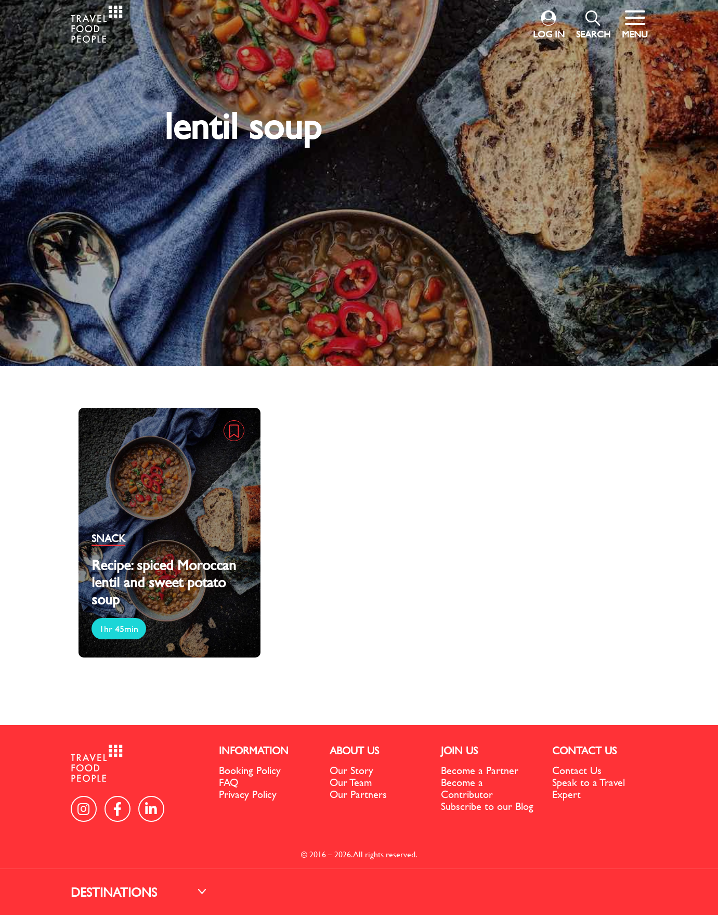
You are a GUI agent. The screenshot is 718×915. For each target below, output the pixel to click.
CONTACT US (584, 750)
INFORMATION (254, 750)
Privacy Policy (248, 794)
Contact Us (577, 770)
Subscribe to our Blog (487, 806)
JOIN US (459, 750)
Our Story (351, 770)
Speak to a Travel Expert (588, 788)
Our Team (351, 782)
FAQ (228, 782)
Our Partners (358, 794)
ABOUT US (354, 750)
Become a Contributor (467, 788)
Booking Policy (250, 770)
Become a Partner (479, 770)
